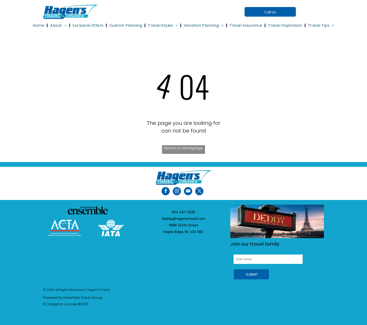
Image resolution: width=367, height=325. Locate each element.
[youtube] (188, 191)
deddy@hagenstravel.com (183, 218)
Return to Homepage (183, 148)
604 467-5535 (183, 212)
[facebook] (165, 191)
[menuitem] (39, 25)
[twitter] (199, 191)
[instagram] (177, 191)
